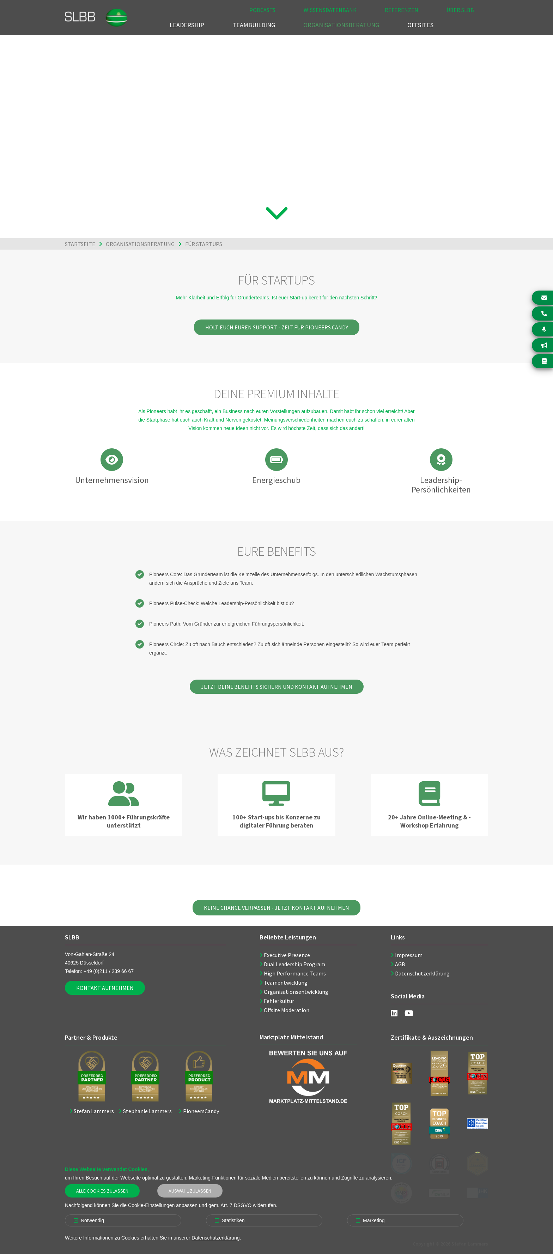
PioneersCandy (201, 1111)
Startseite (80, 243)
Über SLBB (460, 9)
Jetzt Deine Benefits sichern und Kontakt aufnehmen (276, 686)
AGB (400, 964)
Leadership (187, 25)
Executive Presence (287, 955)
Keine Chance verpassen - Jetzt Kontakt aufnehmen (276, 907)
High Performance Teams (295, 973)
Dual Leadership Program (294, 964)
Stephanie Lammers (147, 1111)
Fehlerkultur (279, 1000)
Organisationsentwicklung (296, 991)
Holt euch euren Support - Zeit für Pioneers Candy (276, 327)
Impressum (409, 955)
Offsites (420, 25)
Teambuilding (253, 25)
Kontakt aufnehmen (105, 987)
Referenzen (401, 9)
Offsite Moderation (286, 1010)
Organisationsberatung (341, 25)
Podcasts (262, 9)
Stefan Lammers (94, 1111)
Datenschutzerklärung (422, 973)
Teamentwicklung (286, 982)
